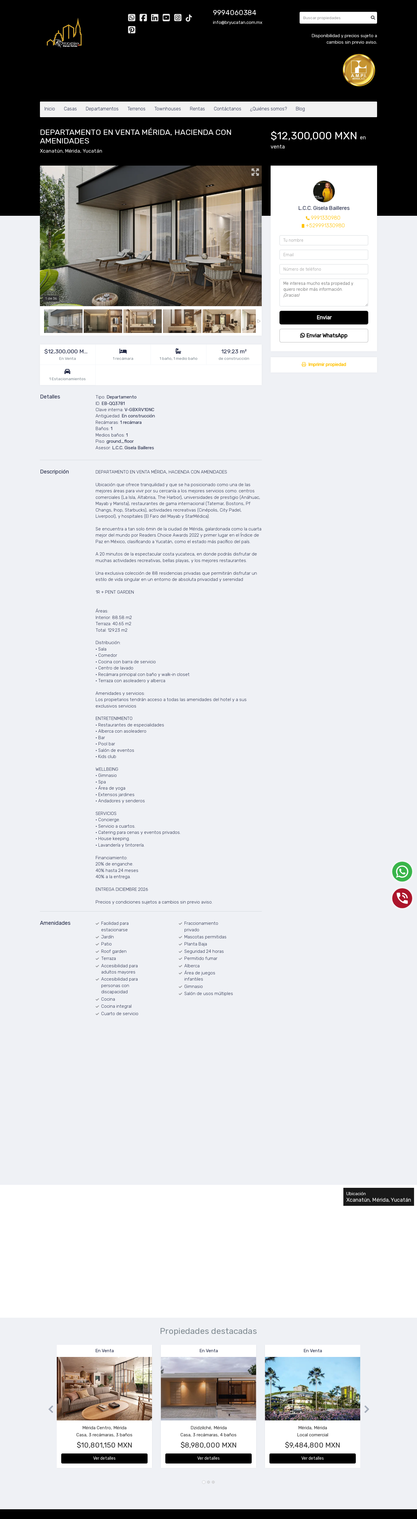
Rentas (197, 109)
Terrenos (136, 109)
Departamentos (102, 109)
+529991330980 (325, 225)
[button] (48, 1409)
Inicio (49, 109)
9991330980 (325, 218)
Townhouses (167, 109)
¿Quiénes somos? (268, 109)
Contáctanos (227, 109)
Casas (70, 109)
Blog (300, 109)
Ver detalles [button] (104, 1458)
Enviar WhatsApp (324, 335)
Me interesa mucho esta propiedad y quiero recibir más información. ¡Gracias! (323, 292)
